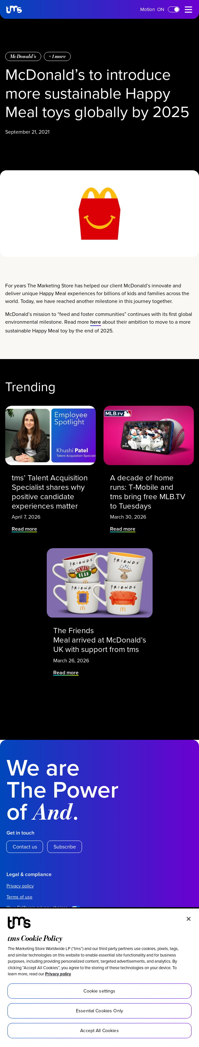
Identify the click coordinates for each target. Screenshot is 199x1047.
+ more (57, 363)
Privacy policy (58, 974)
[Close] (188, 919)
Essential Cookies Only (99, 1010)
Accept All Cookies (99, 1030)
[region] (99, 978)
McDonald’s (23, 363)
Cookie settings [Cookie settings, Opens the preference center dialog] (99, 991)
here (95, 640)
